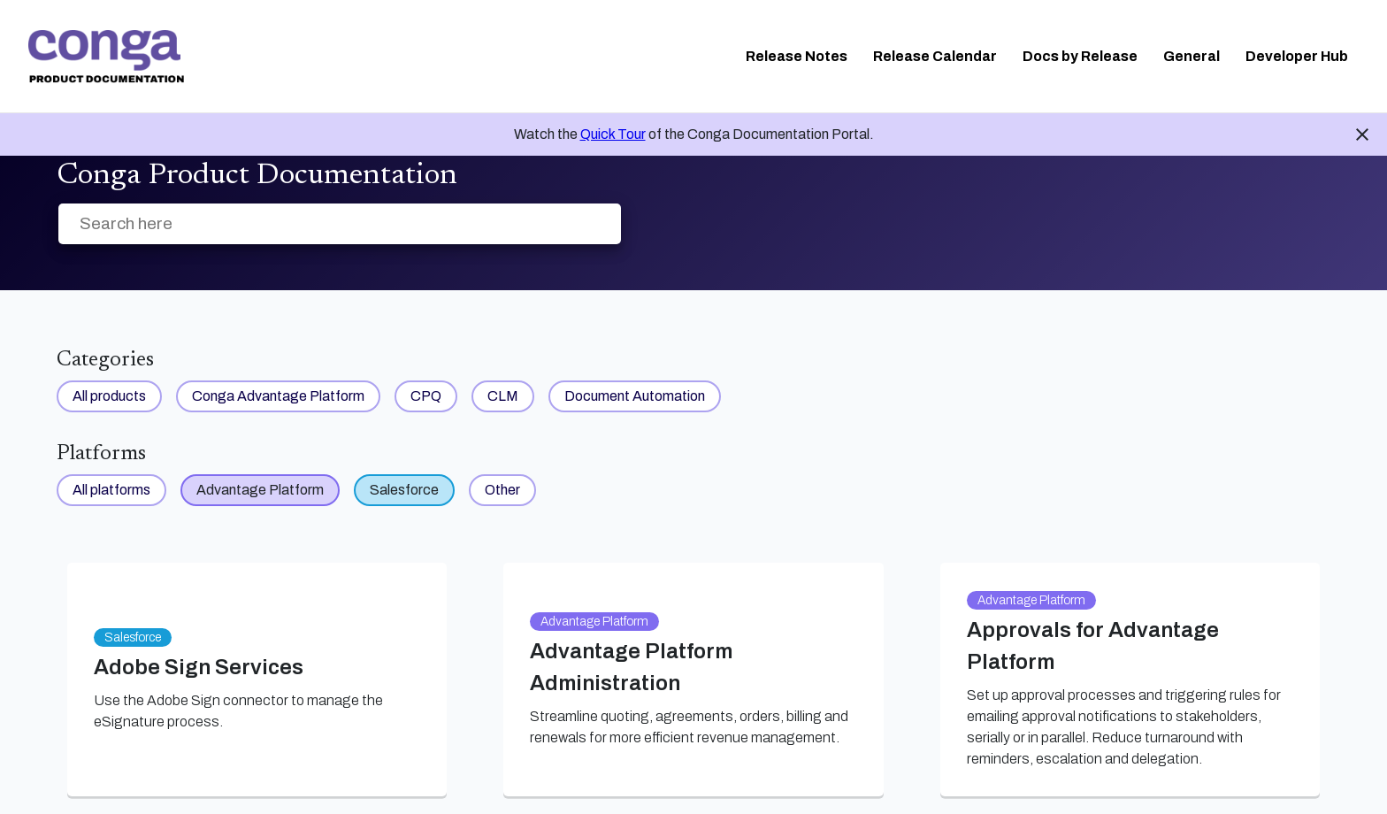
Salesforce (404, 489)
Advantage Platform (260, 489)
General (1191, 56)
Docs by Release (1080, 56)
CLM (502, 395)
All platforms (111, 489)
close (1362, 134)
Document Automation (634, 395)
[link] (106, 56)
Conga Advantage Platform (278, 395)
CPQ (425, 395)
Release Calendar (935, 56)
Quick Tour (613, 134)
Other (502, 489)
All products (109, 395)
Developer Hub (1296, 56)
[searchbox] (589, 224)
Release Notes (796, 56)
